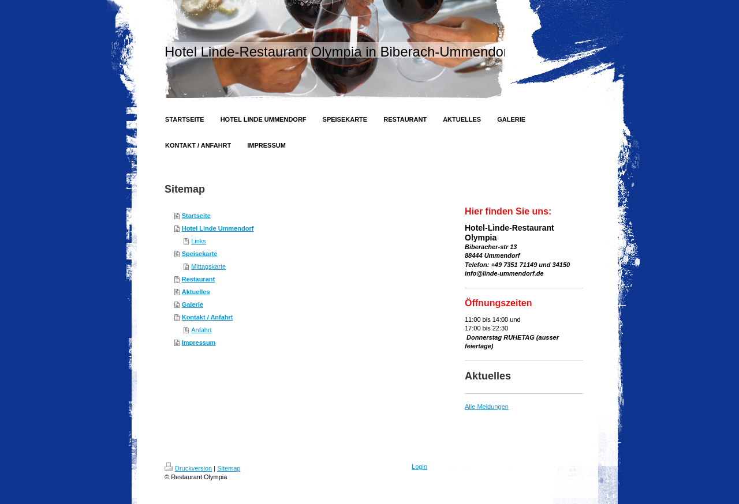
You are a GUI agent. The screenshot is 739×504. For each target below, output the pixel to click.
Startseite (196, 215)
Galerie (192, 304)
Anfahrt (201, 329)
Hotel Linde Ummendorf (218, 228)
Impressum (199, 342)
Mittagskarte (208, 266)
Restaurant (198, 279)
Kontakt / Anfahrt (207, 317)
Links (198, 241)
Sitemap (228, 468)
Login (419, 466)
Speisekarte (200, 253)
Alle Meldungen (487, 406)
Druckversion (188, 468)
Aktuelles (196, 291)
